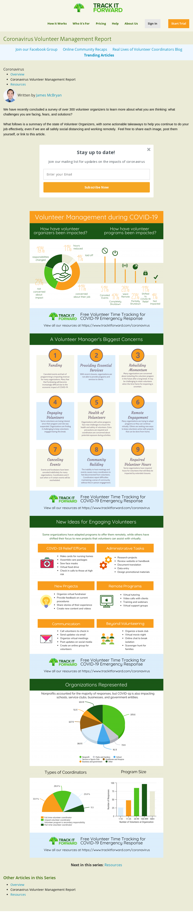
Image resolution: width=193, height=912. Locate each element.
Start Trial (178, 23)
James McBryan (49, 95)
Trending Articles (99, 55)
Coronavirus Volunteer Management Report (43, 79)
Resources (18, 84)
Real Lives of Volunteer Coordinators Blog (147, 49)
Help (115, 23)
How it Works (57, 23)
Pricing (101, 23)
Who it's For (81, 23)
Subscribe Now (96, 187)
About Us (131, 23)
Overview (17, 74)
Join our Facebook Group (36, 49)
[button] (96, 152)
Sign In (152, 23)
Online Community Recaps (85, 49)
